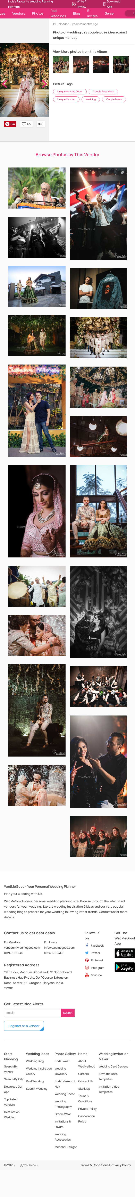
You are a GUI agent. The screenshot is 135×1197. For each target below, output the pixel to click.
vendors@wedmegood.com (22, 947)
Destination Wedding (11, 1114)
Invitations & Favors (63, 1124)
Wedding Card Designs (113, 1066)
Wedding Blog (35, 1061)
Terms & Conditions (85, 1098)
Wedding (91, 99)
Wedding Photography (63, 1104)
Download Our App (13, 1089)
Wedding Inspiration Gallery (39, 1071)
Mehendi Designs (66, 1147)
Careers (83, 1074)
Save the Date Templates (108, 1076)
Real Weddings (58, 13)
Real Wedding (35, 1081)
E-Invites (92, 13)
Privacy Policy (87, 1109)
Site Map (84, 1088)
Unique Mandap (66, 99)
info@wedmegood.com (59, 947)
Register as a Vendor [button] (24, 1026)
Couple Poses (114, 99)
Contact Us (85, 1081)
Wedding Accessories (63, 1136)
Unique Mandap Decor (69, 91)
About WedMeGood (86, 1063)
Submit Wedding (36, 1088)
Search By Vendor (11, 1069)
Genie (109, 13)
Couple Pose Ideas (103, 91)
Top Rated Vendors (10, 1101)
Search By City (14, 1079)
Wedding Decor (65, 1094)
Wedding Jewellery (61, 1071)
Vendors (18, 13)
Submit (68, 1013)
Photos (37, 13)
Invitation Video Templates (109, 1089)
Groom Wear (63, 1114)
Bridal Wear (62, 1061)
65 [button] (26, 124)
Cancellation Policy (86, 1118)
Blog (76, 13)
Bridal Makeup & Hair (65, 1083)
